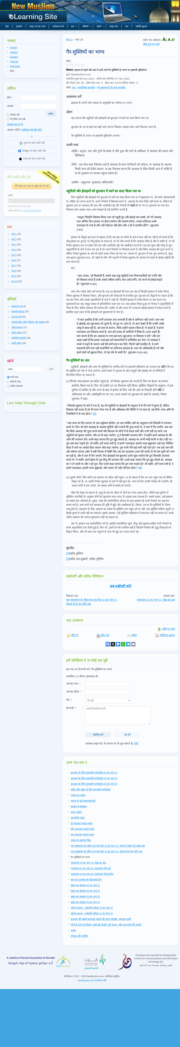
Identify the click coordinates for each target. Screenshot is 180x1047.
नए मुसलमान (34, 13)
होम (7, 26)
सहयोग (19, 26)
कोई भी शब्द (14, 381)
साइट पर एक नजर (37, 26)
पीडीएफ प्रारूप (165, 635)
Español (14, 57)
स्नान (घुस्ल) (76, 812)
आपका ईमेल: (73, 691)
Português (15, 66)
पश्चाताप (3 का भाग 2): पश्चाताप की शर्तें (91, 868)
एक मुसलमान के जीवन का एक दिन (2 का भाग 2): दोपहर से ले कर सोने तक (106, 851)
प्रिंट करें (102, 635)
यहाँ (136, 743)
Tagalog (14, 52)
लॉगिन (50, 114)
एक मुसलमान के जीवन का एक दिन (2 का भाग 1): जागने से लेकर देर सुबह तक (108, 845)
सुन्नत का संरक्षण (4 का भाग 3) (85, 896)
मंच (126, 26)
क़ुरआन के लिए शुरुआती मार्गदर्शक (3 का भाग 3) (94, 783)
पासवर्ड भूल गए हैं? (15, 124)
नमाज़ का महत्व (78, 795)
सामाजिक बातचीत (86, 87)
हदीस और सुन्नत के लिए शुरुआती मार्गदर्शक (91, 789)
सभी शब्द (12, 377)
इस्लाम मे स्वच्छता (79, 806)
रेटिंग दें (72, 635)
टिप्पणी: (71, 708)
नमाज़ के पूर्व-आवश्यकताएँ (83, 800)
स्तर (74, 26)
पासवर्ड (10, 106)
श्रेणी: (68, 87)
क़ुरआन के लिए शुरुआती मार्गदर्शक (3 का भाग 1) (94, 772)
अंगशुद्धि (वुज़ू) (77, 817)
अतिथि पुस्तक (141, 26)
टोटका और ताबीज (79, 936)
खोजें (100, 26)
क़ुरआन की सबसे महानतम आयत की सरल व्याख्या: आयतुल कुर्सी (101, 919)
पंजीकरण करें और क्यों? (31, 129)
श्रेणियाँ (87, 26)
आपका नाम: (73, 683)
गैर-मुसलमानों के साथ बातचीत (111, 87)
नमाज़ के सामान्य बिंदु (81, 840)
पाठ (74, 87)
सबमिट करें (98, 734)
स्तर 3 (69, 39)
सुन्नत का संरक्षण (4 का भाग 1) (85, 885)
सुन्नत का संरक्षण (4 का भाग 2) (85, 890)
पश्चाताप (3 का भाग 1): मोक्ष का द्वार (156, 599)
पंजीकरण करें (58, 26)
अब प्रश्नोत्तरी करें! (121, 586)
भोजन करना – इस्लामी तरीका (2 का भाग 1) (92, 907)
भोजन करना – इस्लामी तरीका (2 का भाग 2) (92, 913)
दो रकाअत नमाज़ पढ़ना (82, 823)
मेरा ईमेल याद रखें (16, 119)
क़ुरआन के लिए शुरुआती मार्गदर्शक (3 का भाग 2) (94, 778)
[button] (8, 234)
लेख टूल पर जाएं (151, 44)
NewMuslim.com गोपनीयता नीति (92, 980)
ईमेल (9, 97)
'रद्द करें (127, 734)
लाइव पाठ (113, 26)
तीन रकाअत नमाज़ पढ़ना (82, 829)
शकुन (73, 930)
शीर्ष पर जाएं (166, 628)
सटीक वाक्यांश (15, 386)
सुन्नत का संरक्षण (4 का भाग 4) (85, 902)
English (13, 47)
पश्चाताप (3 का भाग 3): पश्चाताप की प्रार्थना (92, 874)
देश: (69, 699)
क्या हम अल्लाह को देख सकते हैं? (86, 879)
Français (14, 61)
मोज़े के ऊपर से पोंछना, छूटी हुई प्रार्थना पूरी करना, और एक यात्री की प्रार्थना (106, 924)
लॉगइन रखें (13, 114)
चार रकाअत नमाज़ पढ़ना (82, 834)
